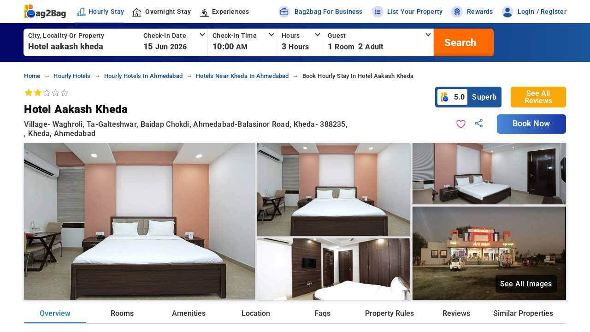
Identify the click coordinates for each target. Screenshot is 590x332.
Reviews (456, 313)
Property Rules (389, 313)
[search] (459, 42)
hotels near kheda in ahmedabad (242, 75)
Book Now (531, 123)
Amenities (189, 313)
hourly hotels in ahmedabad (143, 75)
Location (256, 313)
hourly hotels (71, 75)
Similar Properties (523, 313)
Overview (55, 313)
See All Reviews (538, 97)
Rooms (122, 313)
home (32, 75)
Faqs (322, 313)
